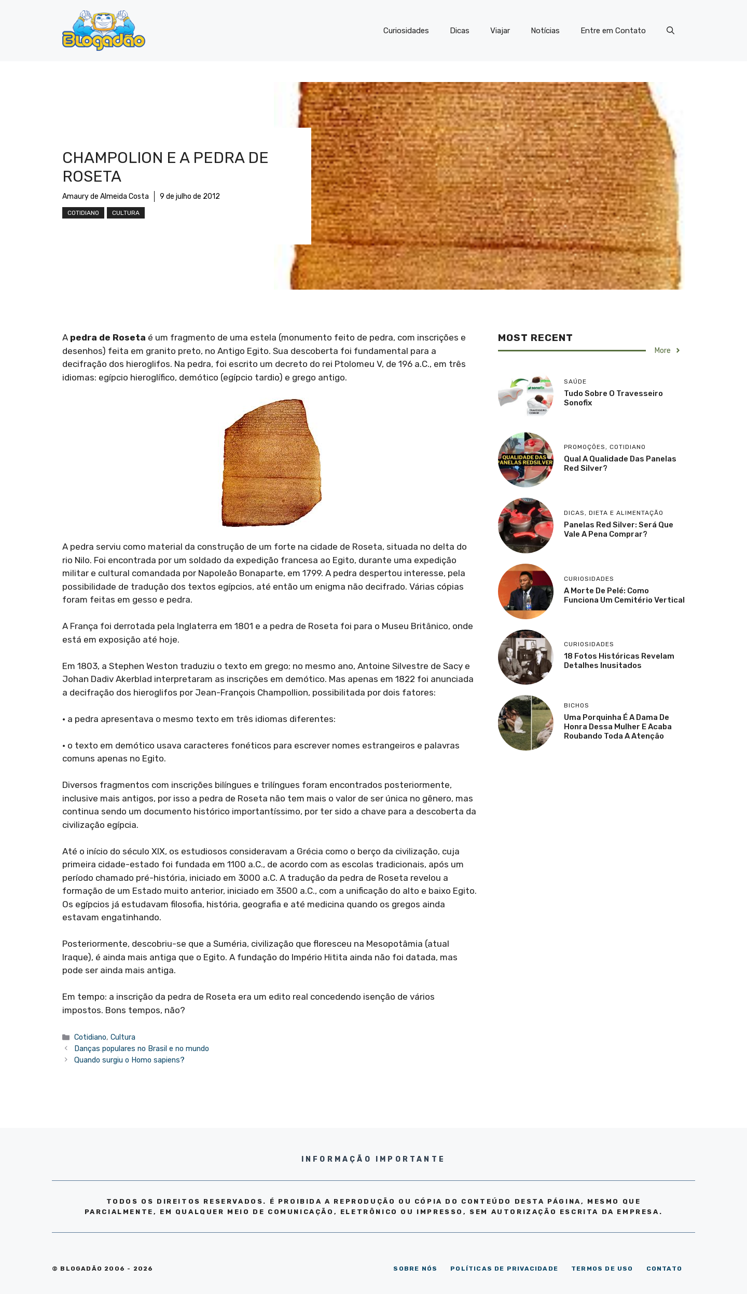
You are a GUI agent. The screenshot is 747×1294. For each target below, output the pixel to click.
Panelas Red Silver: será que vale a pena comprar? (618, 529)
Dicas (459, 30)
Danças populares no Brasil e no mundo (141, 1048)
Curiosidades (406, 30)
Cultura (126, 212)
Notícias (545, 30)
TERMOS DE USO (602, 1268)
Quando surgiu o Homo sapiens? (129, 1060)
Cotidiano (83, 212)
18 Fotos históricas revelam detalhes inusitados (619, 660)
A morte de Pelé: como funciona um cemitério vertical (624, 595)
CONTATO (664, 1268)
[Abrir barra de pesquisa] (670, 30)
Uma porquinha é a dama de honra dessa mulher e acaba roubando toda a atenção (618, 727)
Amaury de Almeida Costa (105, 196)
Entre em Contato (613, 30)
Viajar (500, 30)
